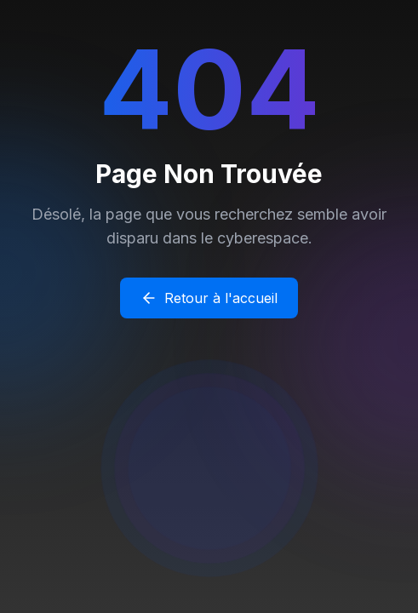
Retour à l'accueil (209, 297)
